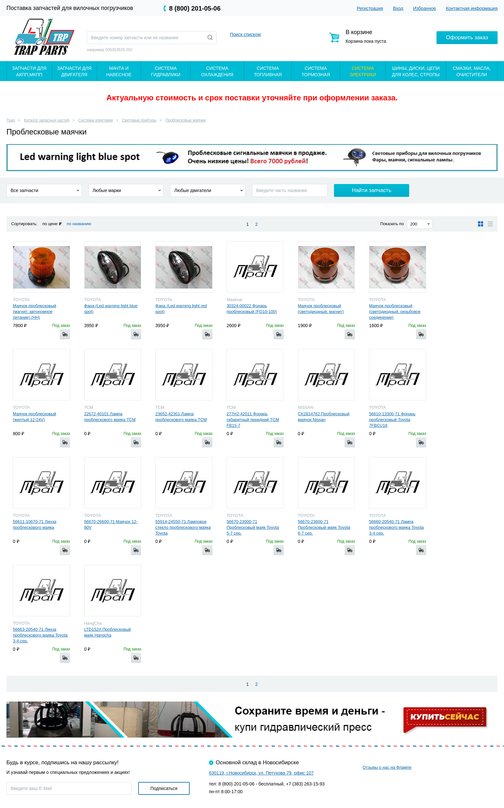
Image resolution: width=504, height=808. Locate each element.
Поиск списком (245, 34)
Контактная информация (472, 8)
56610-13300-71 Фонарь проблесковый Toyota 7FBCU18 (392, 419)
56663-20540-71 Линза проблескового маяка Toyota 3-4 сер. (40, 635)
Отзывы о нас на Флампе (387, 767)
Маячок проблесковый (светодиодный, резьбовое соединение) (394, 311)
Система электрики (95, 120)
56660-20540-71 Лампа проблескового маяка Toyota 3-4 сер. (396, 527)
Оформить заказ (467, 37)
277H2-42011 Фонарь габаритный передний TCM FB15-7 (253, 419)
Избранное (424, 8)
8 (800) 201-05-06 (195, 8)
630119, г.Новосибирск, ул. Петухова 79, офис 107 (261, 773)
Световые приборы (139, 120)
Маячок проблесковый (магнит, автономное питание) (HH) (34, 311)
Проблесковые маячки (186, 120)
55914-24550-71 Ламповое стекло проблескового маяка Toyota (183, 527)
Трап (10, 120)
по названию (79, 223)
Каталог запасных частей (46, 120)
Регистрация (370, 8)
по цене (50, 223)
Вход (398, 8)
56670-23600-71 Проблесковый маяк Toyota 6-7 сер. (324, 527)
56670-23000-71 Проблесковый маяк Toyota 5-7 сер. (253, 527)
